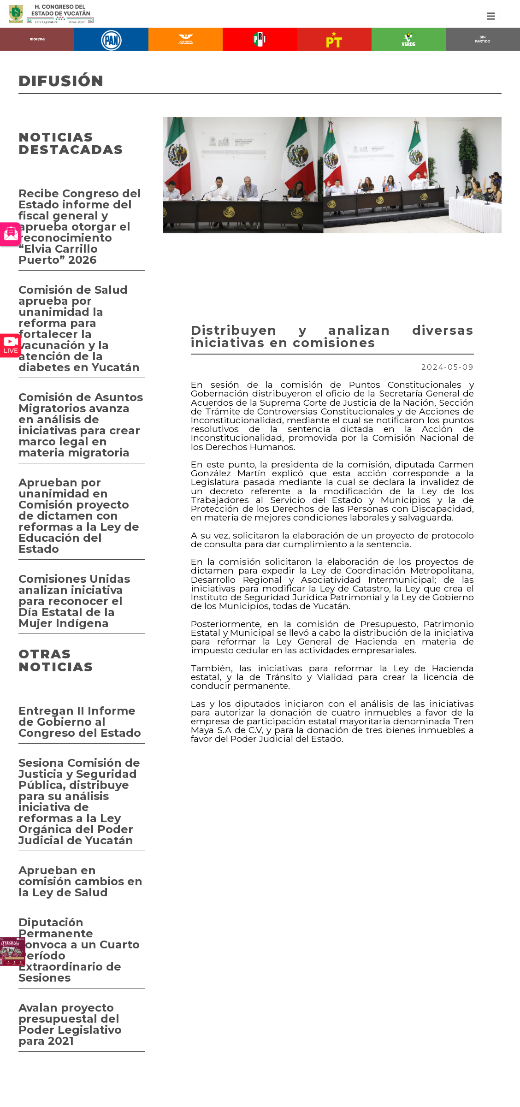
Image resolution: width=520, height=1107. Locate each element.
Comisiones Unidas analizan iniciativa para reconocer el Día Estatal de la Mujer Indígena (74, 601)
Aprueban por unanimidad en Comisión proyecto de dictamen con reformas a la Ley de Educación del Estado (78, 516)
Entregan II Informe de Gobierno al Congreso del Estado (79, 722)
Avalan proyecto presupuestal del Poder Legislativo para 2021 (70, 1024)
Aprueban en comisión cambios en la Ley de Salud (80, 881)
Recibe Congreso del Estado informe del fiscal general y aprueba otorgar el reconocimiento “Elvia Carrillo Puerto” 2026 (79, 226)
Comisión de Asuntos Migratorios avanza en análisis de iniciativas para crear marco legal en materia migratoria (80, 425)
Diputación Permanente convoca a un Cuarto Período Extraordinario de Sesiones (79, 950)
